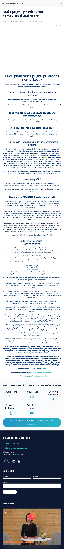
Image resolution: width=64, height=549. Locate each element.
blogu (44, 369)
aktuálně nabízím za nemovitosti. (41, 372)
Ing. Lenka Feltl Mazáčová (12, 3)
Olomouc (33, 231)
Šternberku (49, 231)
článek (33, 219)
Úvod (4, 21)
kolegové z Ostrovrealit (38, 376)
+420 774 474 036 (12, 444)
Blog (10, 21)
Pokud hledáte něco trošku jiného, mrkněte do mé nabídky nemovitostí (32, 422)
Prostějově (40, 231)
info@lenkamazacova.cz (16, 448)
